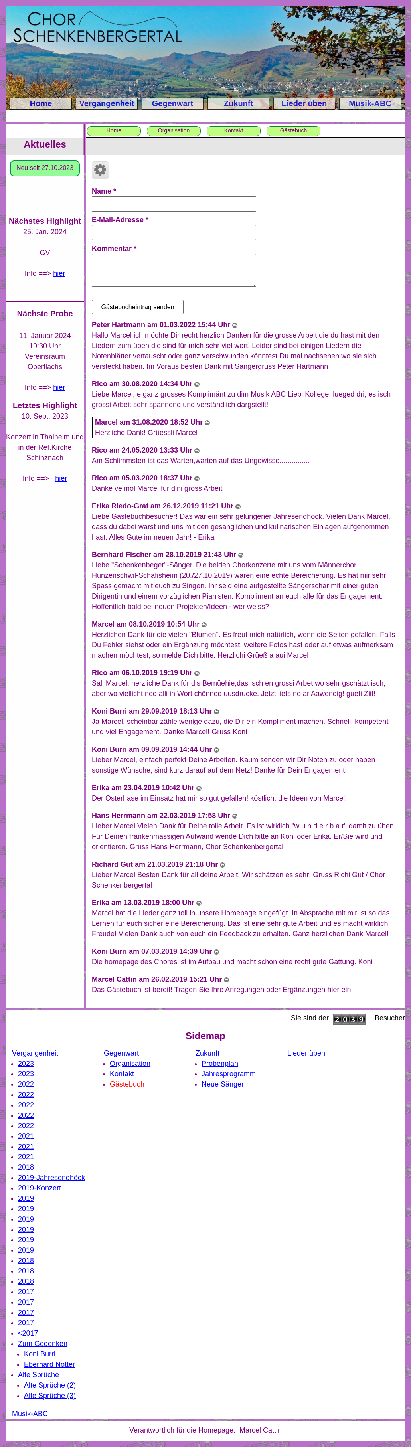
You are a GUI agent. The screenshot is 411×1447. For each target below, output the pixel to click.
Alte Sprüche (38, 1375)
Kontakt (233, 130)
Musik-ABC (370, 103)
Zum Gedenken (42, 1344)
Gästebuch (293, 130)
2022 (26, 1084)
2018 (26, 1167)
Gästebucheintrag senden (137, 307)
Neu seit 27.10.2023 (44, 167)
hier (59, 273)
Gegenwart (172, 103)
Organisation (174, 130)
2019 (26, 1198)
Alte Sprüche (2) (50, 1385)
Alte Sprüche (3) (50, 1396)
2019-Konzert (39, 1188)
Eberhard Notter (49, 1364)
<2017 (28, 1333)
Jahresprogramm (229, 1074)
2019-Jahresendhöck (51, 1178)
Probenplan (220, 1063)
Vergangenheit (106, 103)
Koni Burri (39, 1354)
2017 (26, 1292)
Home (41, 103)
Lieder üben (304, 103)
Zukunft (238, 103)
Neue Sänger (223, 1084)
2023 (26, 1063)
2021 (26, 1136)
